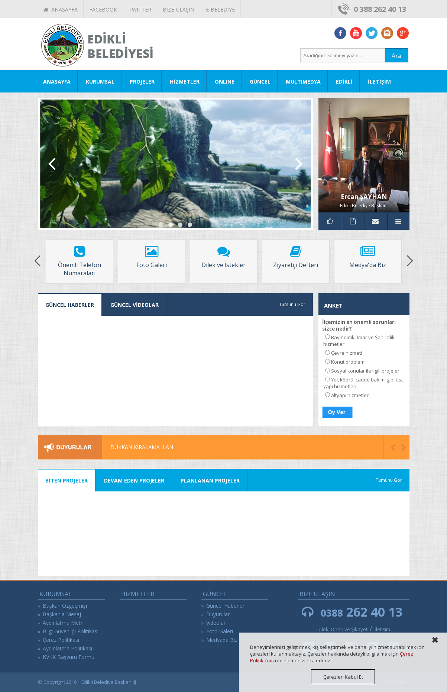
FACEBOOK (103, 9)
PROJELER (142, 81)
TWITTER (140, 9)
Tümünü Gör (292, 304)
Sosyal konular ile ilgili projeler (365, 370)
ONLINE (224, 81)
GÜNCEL (260, 81)
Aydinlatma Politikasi (67, 648)
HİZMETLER (185, 81)
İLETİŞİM (379, 81)
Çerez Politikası (61, 639)
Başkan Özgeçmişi (65, 605)
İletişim (382, 629)
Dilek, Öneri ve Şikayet (342, 629)
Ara (396, 56)
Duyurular (218, 614)
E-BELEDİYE (220, 9)
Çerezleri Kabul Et (343, 676)
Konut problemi (348, 361)
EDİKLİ (344, 81)
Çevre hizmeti (346, 353)
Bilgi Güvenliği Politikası (70, 631)
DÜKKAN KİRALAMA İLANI (142, 447)
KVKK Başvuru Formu (68, 656)
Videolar (216, 622)
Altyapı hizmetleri (350, 395)
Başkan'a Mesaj (62, 614)
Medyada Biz (221, 639)
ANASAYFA (60, 9)
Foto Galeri (219, 631)
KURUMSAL (100, 81)
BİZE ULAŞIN (178, 9)
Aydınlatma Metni (64, 622)
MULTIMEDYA (303, 81)
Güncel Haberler (225, 605)
